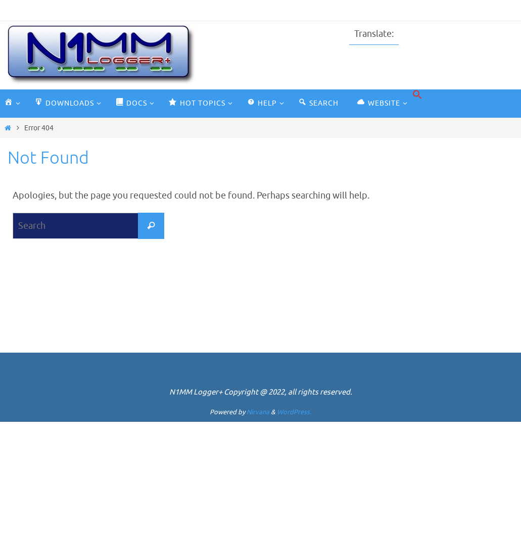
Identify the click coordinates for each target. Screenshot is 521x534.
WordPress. (294, 412)
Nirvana (258, 412)
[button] (417, 95)
